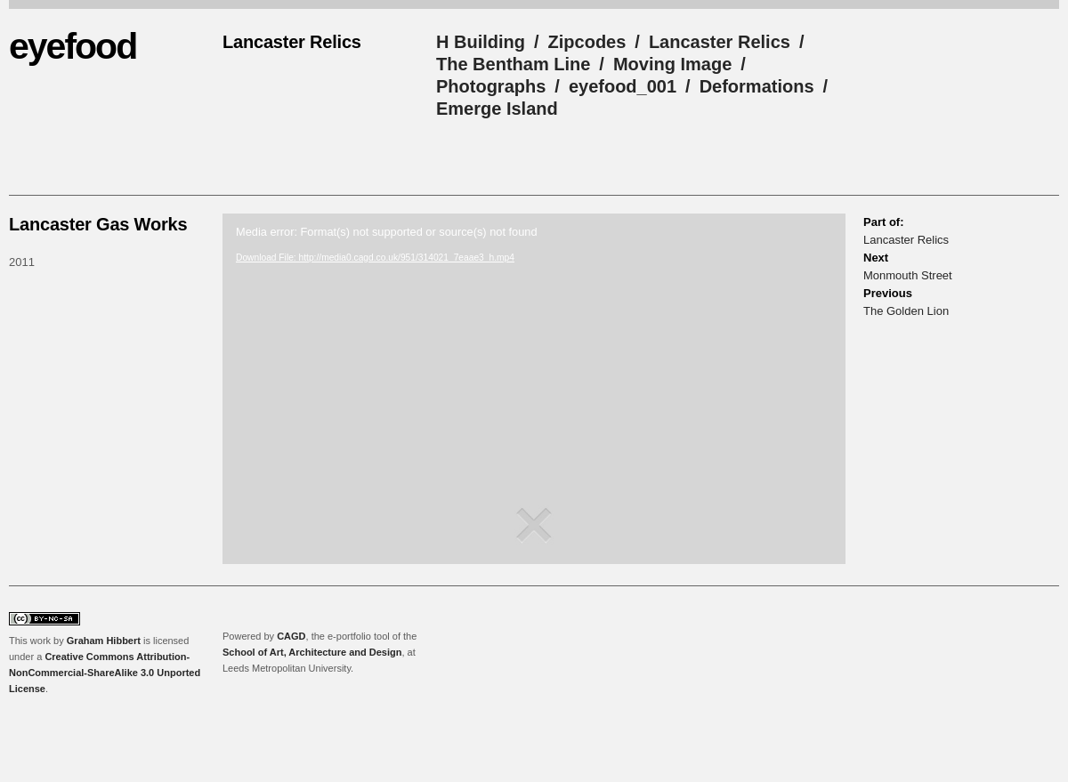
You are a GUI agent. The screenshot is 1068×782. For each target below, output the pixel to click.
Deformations (757, 86)
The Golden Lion (906, 311)
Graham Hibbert (104, 640)
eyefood (72, 46)
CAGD (291, 636)
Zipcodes (587, 42)
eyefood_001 (622, 86)
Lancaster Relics (719, 42)
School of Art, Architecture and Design (312, 652)
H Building (480, 42)
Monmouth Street (907, 275)
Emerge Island (497, 108)
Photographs (491, 86)
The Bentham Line (513, 64)
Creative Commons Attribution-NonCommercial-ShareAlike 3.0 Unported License (104, 672)
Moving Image (672, 64)
